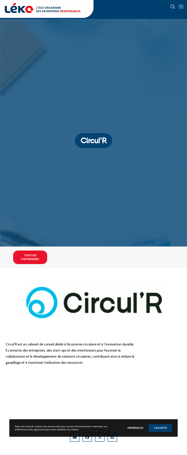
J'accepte (160, 428)
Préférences (135, 428)
